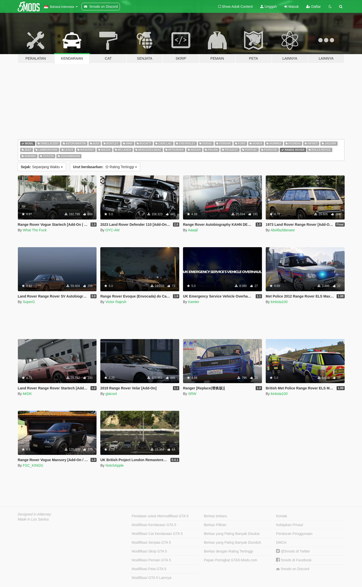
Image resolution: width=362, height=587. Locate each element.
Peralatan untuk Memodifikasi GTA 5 (160, 516)
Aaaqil (193, 230)
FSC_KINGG (33, 465)
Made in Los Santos (33, 519)
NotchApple (114, 465)
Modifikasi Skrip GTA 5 (149, 551)
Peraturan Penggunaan (294, 534)
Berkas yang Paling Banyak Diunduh (232, 542)
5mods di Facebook (293, 560)
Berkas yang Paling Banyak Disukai (231, 534)
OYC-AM (112, 230)
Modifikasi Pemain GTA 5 (151, 560)
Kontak (281, 516)
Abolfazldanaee (282, 230)
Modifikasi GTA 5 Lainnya (151, 578)
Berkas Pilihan (215, 525)
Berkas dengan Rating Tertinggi (228, 551)
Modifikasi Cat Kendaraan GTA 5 (157, 534)
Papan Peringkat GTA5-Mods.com (230, 560)
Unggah (268, 7)
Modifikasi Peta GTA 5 (149, 569)
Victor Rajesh (115, 302)
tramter (193, 302)
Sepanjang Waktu (42, 167)
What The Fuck (35, 230)
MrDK (27, 394)
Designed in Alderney (34, 514)
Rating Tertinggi (105, 167)
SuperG (29, 302)
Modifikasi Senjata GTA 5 (151, 542)
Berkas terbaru (215, 516)
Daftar (313, 7)
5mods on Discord (292, 569)
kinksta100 (279, 302)
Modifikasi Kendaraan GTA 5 (154, 525)
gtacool (111, 394)
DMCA (281, 542)
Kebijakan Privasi (289, 525)
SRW (192, 394)
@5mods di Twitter (293, 551)
